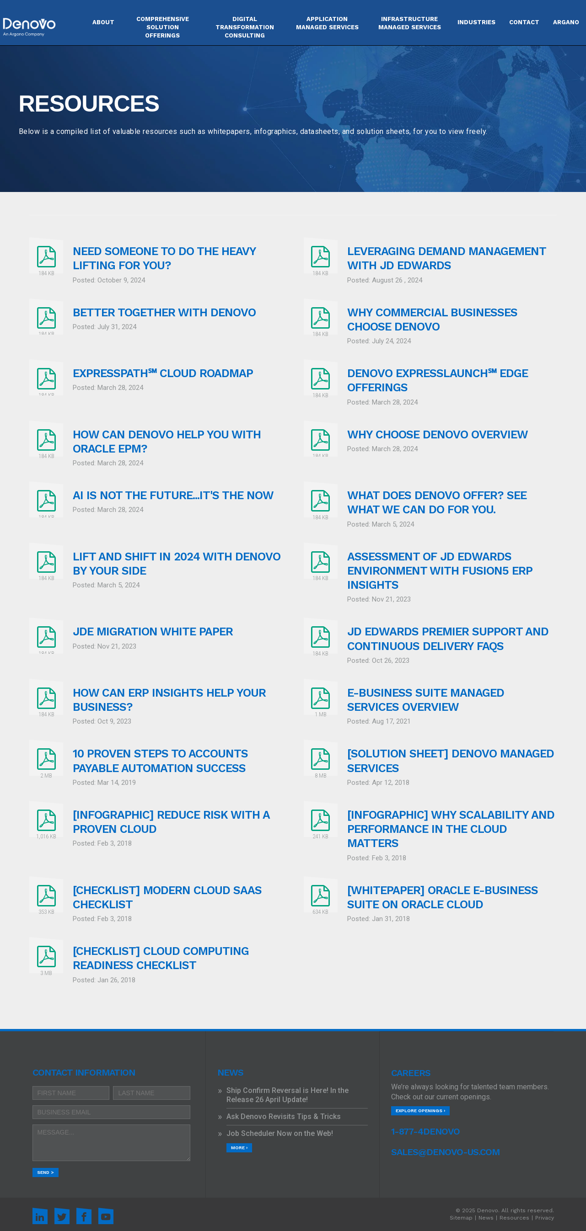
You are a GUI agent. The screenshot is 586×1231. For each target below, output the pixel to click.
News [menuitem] (486, 1218)
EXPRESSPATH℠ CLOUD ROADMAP (163, 373)
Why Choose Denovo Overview (437, 434)
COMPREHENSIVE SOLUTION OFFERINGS (162, 27)
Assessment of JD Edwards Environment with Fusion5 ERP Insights (439, 571)
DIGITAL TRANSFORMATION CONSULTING (244, 27)
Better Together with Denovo (164, 312)
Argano (566, 22)
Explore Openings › (420, 1110)
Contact (524, 22)
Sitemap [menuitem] (461, 1218)
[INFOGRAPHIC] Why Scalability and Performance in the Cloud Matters (450, 829)
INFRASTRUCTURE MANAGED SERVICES (409, 23)
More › (239, 1147)
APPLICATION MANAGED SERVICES (327, 23)
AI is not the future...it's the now (173, 495)
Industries (476, 22)
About (103, 22)
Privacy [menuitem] (544, 1218)
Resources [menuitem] (514, 1218)
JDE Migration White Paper (153, 631)
